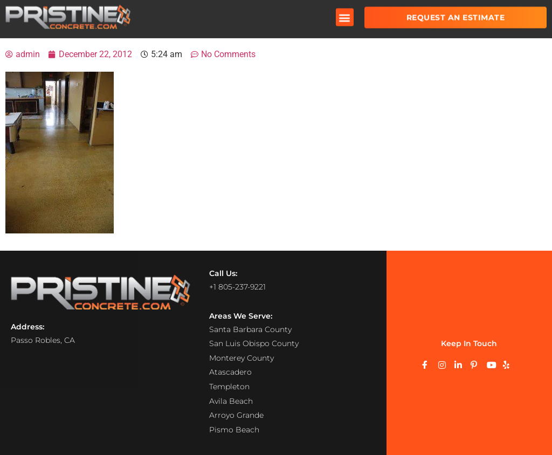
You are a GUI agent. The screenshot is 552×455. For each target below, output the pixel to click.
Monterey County (241, 357)
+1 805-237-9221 (237, 287)
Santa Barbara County (250, 329)
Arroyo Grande (236, 414)
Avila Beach (231, 400)
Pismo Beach (234, 429)
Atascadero (230, 372)
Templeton (229, 386)
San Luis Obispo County (254, 343)
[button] (345, 13)
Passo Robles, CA (43, 339)
